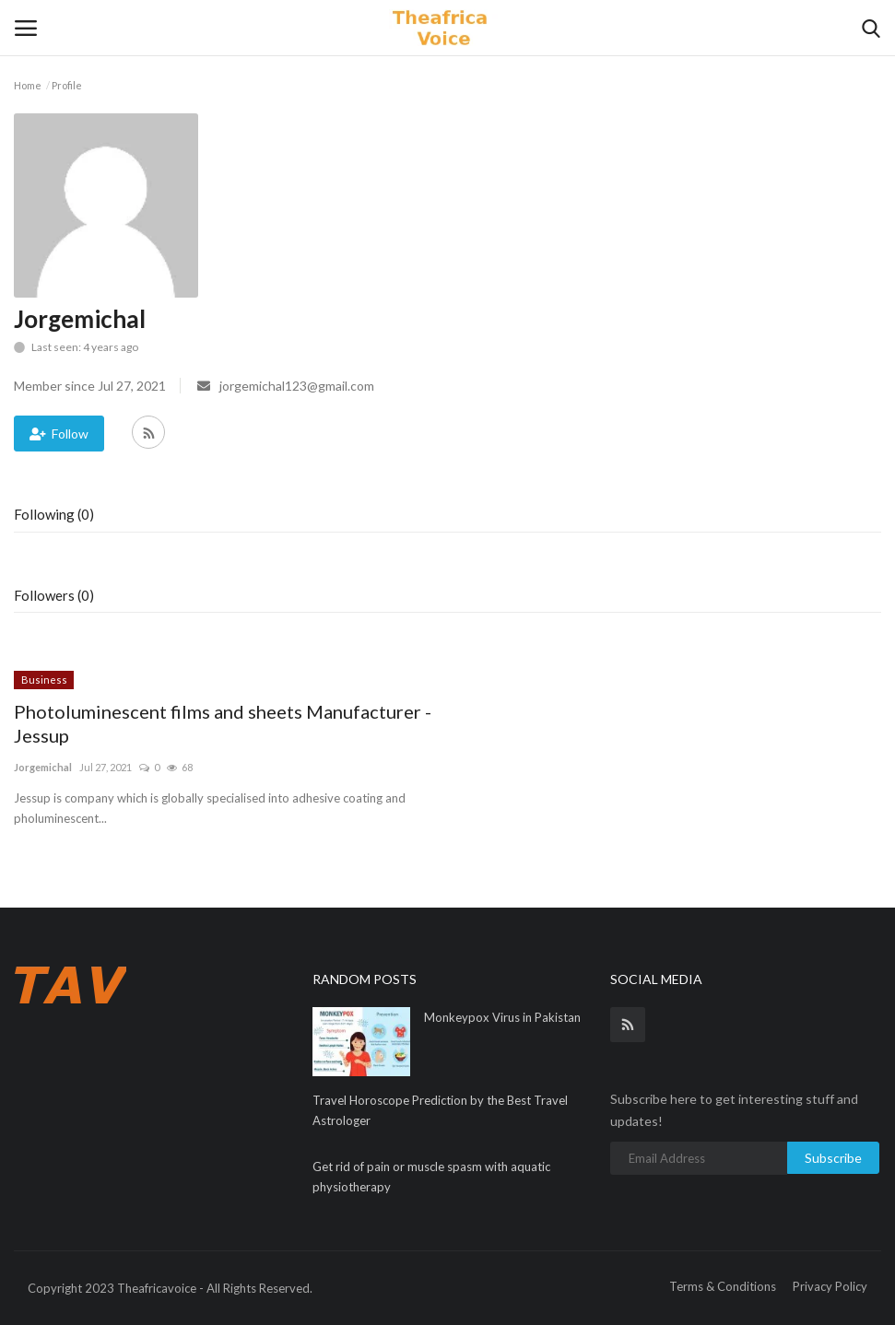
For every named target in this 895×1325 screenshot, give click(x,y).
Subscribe (833, 1158)
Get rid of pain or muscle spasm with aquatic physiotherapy (431, 1176)
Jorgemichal (43, 767)
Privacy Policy (830, 1286)
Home (27, 85)
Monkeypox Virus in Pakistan (502, 1017)
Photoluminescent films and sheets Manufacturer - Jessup (222, 723)
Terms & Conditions (722, 1286)
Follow (58, 433)
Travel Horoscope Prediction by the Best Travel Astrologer (440, 1110)
